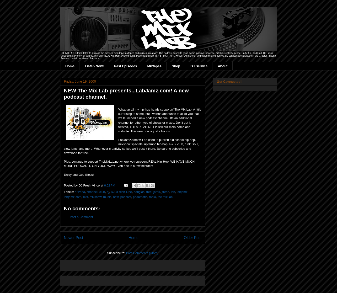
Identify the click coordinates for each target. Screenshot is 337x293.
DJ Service (199, 66)
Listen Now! (94, 66)
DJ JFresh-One (121, 192)
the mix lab (165, 197)
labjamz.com (72, 197)
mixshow (96, 197)
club (102, 192)
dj (108, 192)
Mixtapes (154, 66)
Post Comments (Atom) (142, 253)
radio (152, 197)
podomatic (140, 197)
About (222, 66)
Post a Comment (81, 217)
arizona (80, 192)
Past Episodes (125, 66)
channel (92, 192)
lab (173, 192)
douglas (139, 192)
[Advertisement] (120, 264)
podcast (125, 197)
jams (156, 192)
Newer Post (73, 238)
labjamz (182, 192)
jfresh (165, 192)
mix (85, 197)
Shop (176, 66)
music (107, 197)
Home (70, 66)
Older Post (193, 238)
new (115, 197)
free (148, 192)
